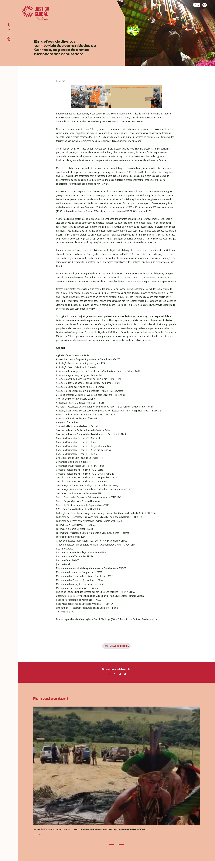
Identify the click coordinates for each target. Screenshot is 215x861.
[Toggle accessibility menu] (8, 39)
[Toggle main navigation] (9, 26)
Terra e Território (118, 645)
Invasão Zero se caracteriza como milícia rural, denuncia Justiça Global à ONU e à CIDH (89, 829)
